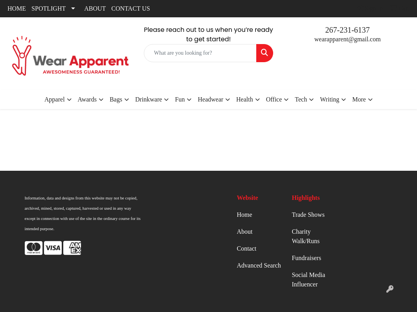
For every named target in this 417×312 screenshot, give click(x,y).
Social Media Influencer (308, 279)
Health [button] (244, 99)
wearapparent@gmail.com (347, 39)
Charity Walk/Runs (306, 236)
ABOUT (95, 8)
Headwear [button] (210, 99)
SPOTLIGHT (48, 8)
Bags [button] (116, 99)
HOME (16, 8)
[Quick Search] (200, 53)
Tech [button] (301, 99)
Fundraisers (306, 258)
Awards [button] (87, 99)
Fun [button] (180, 99)
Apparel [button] (54, 99)
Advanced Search (259, 265)
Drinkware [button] (148, 99)
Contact (246, 248)
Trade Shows (308, 214)
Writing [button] (329, 99)
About (244, 231)
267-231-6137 (347, 30)
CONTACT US (130, 8)
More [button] (359, 99)
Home (244, 214)
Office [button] (274, 99)
